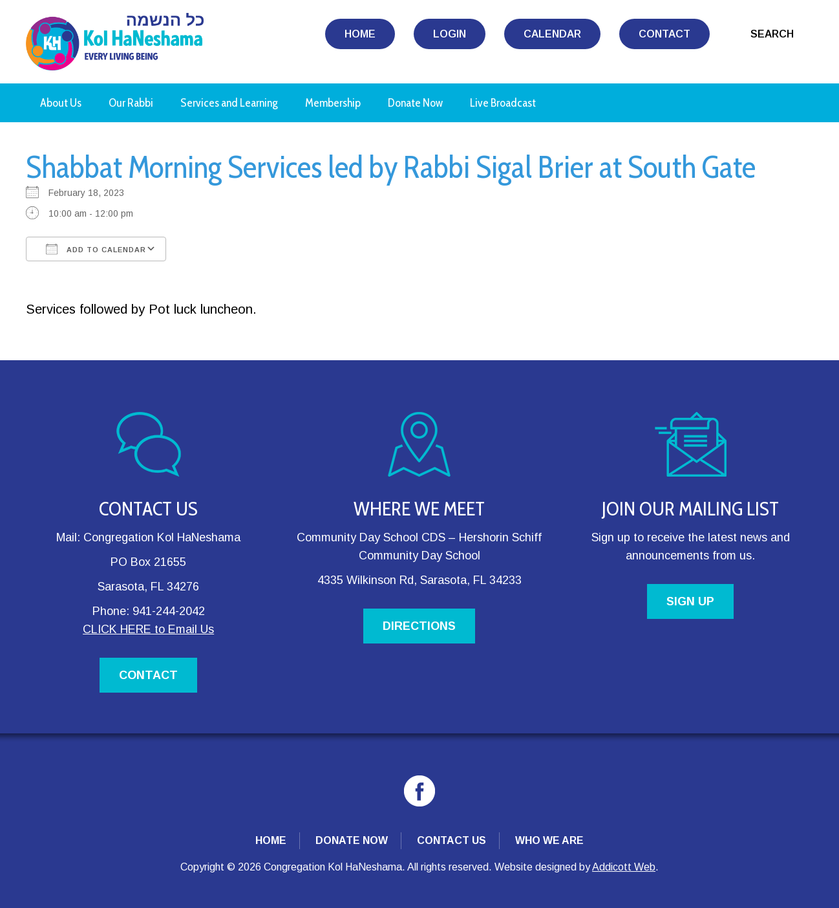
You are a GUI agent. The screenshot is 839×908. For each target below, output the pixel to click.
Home (360, 33)
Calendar (552, 33)
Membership (333, 103)
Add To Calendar (96, 249)
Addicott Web (623, 866)
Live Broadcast (503, 103)
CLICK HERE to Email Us (148, 629)
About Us (60, 103)
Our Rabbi (131, 103)
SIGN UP (690, 601)
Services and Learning (229, 103)
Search (772, 33)
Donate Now (415, 103)
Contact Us (451, 840)
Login (449, 33)
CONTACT (148, 675)
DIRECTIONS (419, 626)
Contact (664, 33)
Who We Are (549, 840)
